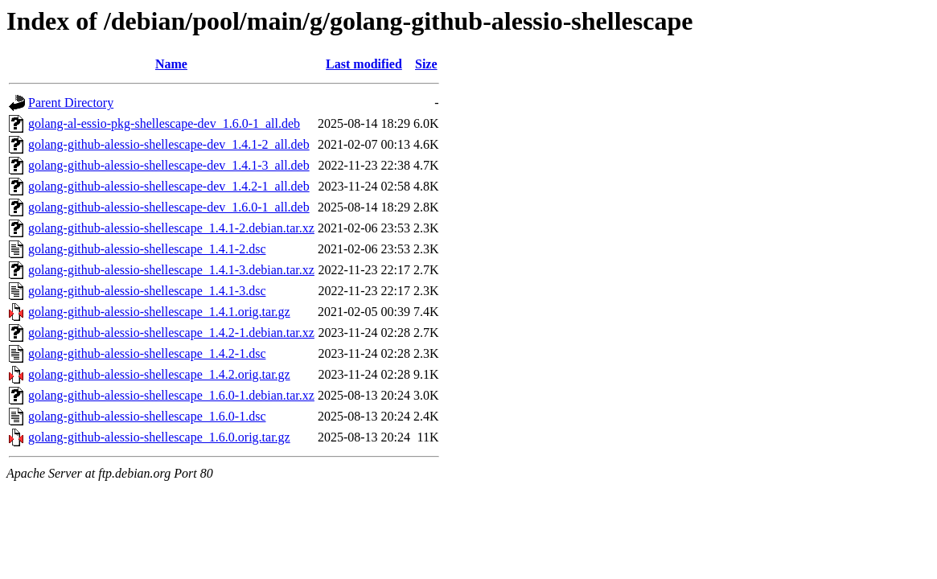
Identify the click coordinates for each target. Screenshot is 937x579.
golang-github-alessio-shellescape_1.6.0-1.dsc (146, 416)
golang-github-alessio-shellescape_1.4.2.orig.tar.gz (159, 374)
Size (426, 64)
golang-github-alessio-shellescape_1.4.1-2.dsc (146, 249)
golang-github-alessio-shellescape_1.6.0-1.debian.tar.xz (171, 395)
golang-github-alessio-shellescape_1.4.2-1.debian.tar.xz (171, 332)
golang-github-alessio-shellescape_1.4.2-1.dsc (146, 353)
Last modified (364, 64)
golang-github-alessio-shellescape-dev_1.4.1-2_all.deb (169, 144)
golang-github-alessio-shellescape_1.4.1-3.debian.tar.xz (171, 270)
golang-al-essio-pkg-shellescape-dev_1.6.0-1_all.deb (164, 123)
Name (171, 64)
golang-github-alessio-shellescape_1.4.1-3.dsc (146, 291)
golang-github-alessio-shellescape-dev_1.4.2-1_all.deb (169, 186)
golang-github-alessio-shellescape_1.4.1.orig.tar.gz (159, 311)
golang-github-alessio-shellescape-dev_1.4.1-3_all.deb (169, 165)
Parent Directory (70, 102)
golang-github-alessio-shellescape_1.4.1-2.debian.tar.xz (171, 228)
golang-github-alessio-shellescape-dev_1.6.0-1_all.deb (169, 207)
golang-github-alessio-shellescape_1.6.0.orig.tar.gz (159, 437)
